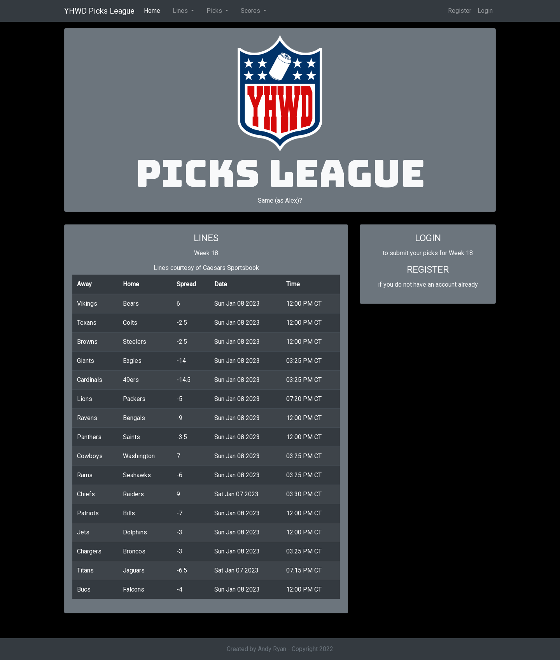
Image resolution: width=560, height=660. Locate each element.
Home (153, 10)
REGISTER (428, 269)
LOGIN (428, 238)
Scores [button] (251, 10)
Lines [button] (181, 10)
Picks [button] (215, 10)
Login (485, 10)
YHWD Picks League (99, 11)
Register (459, 10)
